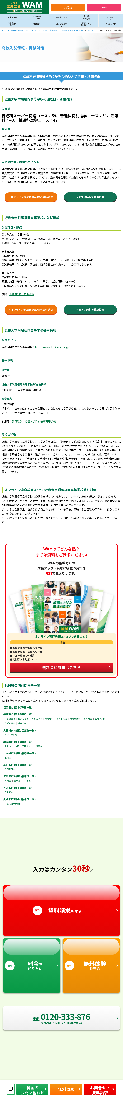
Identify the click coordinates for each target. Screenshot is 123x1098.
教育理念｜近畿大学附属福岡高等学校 (34, 421)
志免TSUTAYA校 (12, 746)
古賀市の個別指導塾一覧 (17, 788)
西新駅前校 (10, 723)
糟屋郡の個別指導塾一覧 (17, 742)
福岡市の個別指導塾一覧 (17, 714)
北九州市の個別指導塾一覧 (18, 753)
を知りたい (31, 955)
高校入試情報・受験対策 (72, 30)
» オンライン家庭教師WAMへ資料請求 (31, 197)
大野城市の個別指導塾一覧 (18, 730)
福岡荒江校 (75, 718)
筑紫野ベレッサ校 (22, 780)
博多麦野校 (37, 718)
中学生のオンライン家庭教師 (44, 30)
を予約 (91, 955)
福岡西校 (87, 718)
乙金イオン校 (11, 734)
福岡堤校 (49, 718)
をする (61, 900)
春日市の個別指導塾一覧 (17, 765)
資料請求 (104, 7)
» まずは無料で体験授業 (90, 197)
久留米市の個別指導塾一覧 (18, 799)
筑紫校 (8, 780)
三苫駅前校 (10, 718)
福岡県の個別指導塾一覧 (17, 707)
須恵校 (39, 746)
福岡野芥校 (100, 718)
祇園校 (8, 757)
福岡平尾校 (61, 718)
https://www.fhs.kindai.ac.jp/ (52, 347)
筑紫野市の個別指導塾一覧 (18, 776)
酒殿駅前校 (27, 746)
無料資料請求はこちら (76, 667)
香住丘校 (22, 723)
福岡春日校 (10, 769)
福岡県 (90, 30)
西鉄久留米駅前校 (13, 803)
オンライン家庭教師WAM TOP (15, 30)
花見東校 (9, 792)
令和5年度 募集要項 (21, 294)
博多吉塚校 (23, 718)
